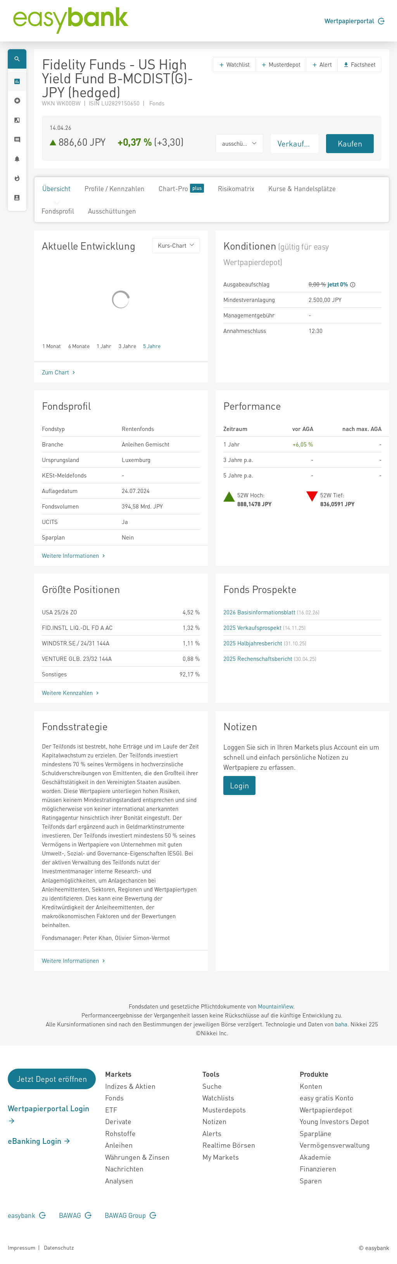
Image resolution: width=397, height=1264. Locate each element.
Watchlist (234, 64)
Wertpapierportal (355, 20)
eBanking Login (39, 1141)
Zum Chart (59, 372)
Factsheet (359, 64)
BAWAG (75, 1215)
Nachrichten (124, 1168)
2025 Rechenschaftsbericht (257, 658)
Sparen (311, 1180)
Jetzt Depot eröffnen (52, 1079)
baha (341, 1024)
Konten (311, 1085)
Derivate (118, 1121)
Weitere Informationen (74, 555)
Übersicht (56, 188)
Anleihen (119, 1144)
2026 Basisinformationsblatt (259, 612)
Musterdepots (224, 1109)
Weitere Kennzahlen (71, 693)
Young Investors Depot (334, 1121)
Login (239, 785)
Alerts (211, 1133)
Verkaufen (295, 143)
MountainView (275, 1006)
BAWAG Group (130, 1215)
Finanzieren (318, 1168)
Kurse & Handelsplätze (302, 188)
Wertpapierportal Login (48, 1114)
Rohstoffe (120, 1133)
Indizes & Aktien (130, 1085)
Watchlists (218, 1097)
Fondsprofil (57, 211)
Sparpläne (315, 1133)
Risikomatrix (236, 188)
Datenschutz (59, 1247)
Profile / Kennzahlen (115, 188)
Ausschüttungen (112, 211)
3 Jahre (127, 345)
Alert (322, 64)
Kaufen (350, 143)
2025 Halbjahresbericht (252, 643)
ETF (111, 1109)
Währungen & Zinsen (137, 1156)
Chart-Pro (181, 188)
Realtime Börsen (228, 1144)
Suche (212, 1085)
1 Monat (51, 345)
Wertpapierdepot (326, 1109)
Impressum (21, 1247)
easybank (27, 1215)
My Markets (220, 1156)
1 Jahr (104, 345)
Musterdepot (280, 64)
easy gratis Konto (327, 1097)
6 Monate (79, 345)
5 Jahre (152, 345)
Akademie (315, 1156)
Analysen (119, 1180)
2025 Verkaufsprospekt (252, 627)
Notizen (214, 1121)
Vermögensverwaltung (335, 1144)
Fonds (114, 1097)
